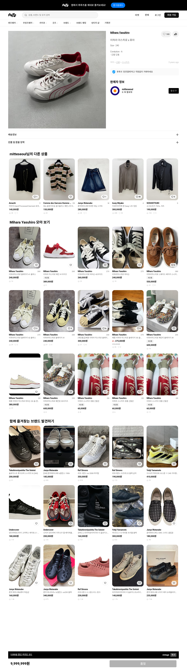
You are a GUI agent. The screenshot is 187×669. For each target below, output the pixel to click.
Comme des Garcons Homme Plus (57, 203)
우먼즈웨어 (28, 23)
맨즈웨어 (13, 23)
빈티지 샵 (95, 23)
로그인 (158, 15)
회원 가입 (171, 15)
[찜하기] (166, 34)
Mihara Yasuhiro (120, 32)
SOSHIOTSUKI (153, 203)
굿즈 (55, 23)
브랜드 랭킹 (81, 23)
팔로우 (173, 90)
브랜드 (67, 23)
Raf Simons (83, 470)
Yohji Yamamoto (154, 470)
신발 (118, 62)
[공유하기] (175, 34)
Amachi (12, 203)
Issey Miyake (118, 203)
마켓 (137, 15)
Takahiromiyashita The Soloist (22, 470)
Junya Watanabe (85, 203)
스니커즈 (126, 62)
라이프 (43, 23)
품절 (143, 664)
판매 (147, 15)
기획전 (107, 23)
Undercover (14, 530)
